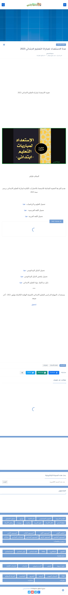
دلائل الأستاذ (49, 523)
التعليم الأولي (60, 533)
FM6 (63, 576)
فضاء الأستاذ (61, 44)
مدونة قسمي (27, 588)
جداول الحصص (10, 518)
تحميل (34, 305)
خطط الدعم (61, 523)
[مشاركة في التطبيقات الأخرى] (22, 372)
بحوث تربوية (61, 566)
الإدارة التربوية (60, 518)
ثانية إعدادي (9, 551)
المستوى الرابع (45, 537)
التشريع (32, 576)
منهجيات (19, 523)
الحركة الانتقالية (10, 576)
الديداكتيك (31, 518)
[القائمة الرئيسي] (64, 4)
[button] (53, 372)
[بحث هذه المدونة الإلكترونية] (37, 482)
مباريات (45, 365)
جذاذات (6, 537)
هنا (24, 204)
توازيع (21, 518)
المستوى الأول (45, 533)
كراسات (24, 566)
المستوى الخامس (59, 537)
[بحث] (3, 4)
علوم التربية (38, 523)
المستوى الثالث (29, 533)
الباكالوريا (53, 551)
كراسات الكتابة (11, 566)
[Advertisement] (34, 25)
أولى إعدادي (21, 551)
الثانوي (62, 551)
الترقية (41, 576)
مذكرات (27, 523)
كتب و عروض (37, 566)
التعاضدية (22, 576)
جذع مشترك (61, 556)
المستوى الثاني (12, 533)
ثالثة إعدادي (33, 551)
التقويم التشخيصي (45, 518)
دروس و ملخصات (59, 541)
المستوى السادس (32, 537)
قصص (49, 566)
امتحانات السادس (17, 537)
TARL (43, 551)
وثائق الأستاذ (8, 523)
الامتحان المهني (52, 576)
